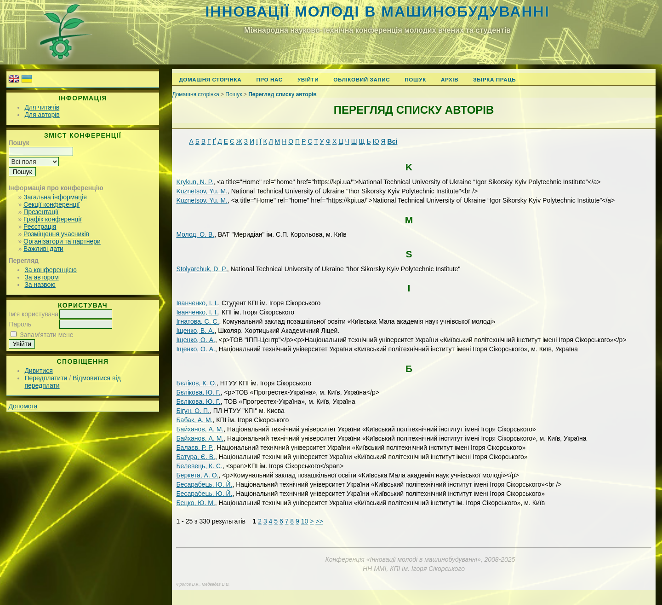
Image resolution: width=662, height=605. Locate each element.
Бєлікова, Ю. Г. (198, 392)
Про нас (269, 79)
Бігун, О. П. (193, 410)
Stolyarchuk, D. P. (201, 269)
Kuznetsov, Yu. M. (202, 191)
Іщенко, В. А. (195, 330)
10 (304, 521)
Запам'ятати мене (46, 334)
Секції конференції (51, 204)
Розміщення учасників (56, 234)
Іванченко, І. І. (197, 303)
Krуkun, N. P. (194, 182)
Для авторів (41, 114)
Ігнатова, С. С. (197, 321)
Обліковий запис (361, 79)
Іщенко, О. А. (195, 339)
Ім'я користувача (33, 314)
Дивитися (38, 370)
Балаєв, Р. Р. (194, 447)
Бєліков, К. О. (196, 383)
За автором (41, 277)
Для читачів (41, 107)
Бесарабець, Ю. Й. (204, 484)
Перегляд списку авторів (282, 94)
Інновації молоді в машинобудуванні (377, 11)
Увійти (308, 79)
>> (319, 521)
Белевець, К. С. (199, 466)
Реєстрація (39, 226)
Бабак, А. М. (194, 420)
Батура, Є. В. (195, 456)
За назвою (39, 284)
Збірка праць (494, 79)
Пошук (415, 79)
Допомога (22, 406)
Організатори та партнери (62, 241)
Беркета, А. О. (197, 475)
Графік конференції (52, 219)
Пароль (20, 324)
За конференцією (50, 269)
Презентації (40, 211)
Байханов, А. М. (199, 429)
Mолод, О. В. (195, 234)
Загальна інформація (55, 197)
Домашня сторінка (210, 79)
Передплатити (45, 378)
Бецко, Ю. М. (195, 502)
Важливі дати (43, 248)
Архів (449, 79)
